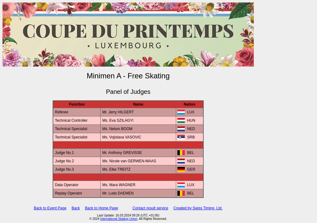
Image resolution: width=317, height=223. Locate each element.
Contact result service (150, 208)
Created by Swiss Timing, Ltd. (198, 208)
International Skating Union (118, 219)
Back (76, 208)
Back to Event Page (50, 208)
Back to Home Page (101, 208)
